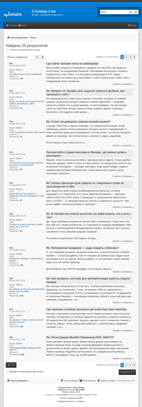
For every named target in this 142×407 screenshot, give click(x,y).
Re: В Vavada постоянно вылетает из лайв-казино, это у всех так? (88, 215)
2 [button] (126, 56)
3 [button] (130, 56)
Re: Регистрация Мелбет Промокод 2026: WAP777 (80, 337)
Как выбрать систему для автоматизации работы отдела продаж (27, 290)
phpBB (64, 395)
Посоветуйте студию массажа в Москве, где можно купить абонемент (26, 164)
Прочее (19, 70)
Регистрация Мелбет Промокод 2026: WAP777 (25, 349)
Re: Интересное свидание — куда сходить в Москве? (82, 247)
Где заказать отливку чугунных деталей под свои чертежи (26, 321)
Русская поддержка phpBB (71, 398)
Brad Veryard (78, 388)
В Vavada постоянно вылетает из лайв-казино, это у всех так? (26, 225)
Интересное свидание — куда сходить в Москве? (26, 260)
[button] (134, 57)
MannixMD (80, 390)
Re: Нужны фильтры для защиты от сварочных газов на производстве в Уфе (85, 184)
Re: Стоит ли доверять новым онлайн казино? (78, 121)
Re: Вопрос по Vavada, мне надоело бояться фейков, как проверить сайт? (85, 92)
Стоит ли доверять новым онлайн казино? (27, 132)
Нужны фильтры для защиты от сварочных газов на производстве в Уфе (26, 195)
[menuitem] (22, 25)
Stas (11, 63)
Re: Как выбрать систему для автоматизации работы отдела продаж (88, 280)
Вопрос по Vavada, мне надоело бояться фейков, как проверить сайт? (26, 102)
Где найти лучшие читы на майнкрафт (25, 74)
